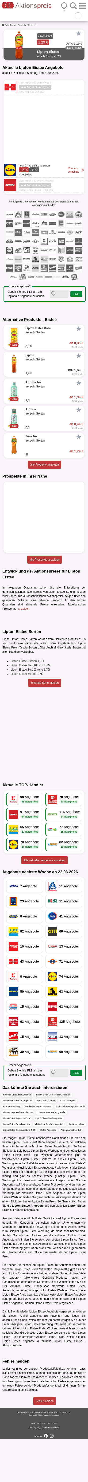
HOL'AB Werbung (11, 1149)
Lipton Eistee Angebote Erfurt (17, 1161)
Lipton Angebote (76, 1167)
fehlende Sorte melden (45, 725)
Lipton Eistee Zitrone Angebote (17, 1143)
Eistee (31, 25)
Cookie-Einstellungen (51, 1471)
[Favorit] (78, 33)
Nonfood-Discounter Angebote (17, 1137)
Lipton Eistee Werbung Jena (48, 1161)
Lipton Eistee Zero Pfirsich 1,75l (30, 708)
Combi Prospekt (67, 1143)
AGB (43, 1466)
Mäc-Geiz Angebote (46, 1143)
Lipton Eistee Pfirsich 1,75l (27, 704)
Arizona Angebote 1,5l (71, 1173)
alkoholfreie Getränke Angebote (49, 1167)
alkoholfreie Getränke (16, 25)
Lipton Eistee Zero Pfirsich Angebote (53, 1137)
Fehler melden (45, 1444)
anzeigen (24, 608)
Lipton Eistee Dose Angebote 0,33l (19, 1173)
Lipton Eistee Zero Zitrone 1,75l (30, 712)
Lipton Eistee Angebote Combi (70, 1149)
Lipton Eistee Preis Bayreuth (16, 1167)
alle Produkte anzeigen (44, 464)
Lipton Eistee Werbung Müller (51, 1155)
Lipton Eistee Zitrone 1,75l (27, 717)
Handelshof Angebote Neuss (38, 1149)
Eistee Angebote (48, 1173)
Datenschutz (52, 1466)
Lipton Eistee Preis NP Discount (18, 1155)
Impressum (35, 1466)
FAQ (38, 1471)
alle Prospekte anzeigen (45, 559)
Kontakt (32, 1471)
